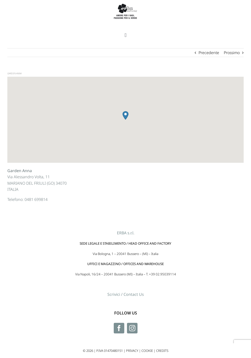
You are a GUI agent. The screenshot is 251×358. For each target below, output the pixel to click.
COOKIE (147, 350)
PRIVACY (132, 350)
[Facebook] (119, 328)
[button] (125, 115)
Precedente (209, 52)
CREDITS (162, 350)
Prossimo (232, 52)
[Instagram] (132, 328)
